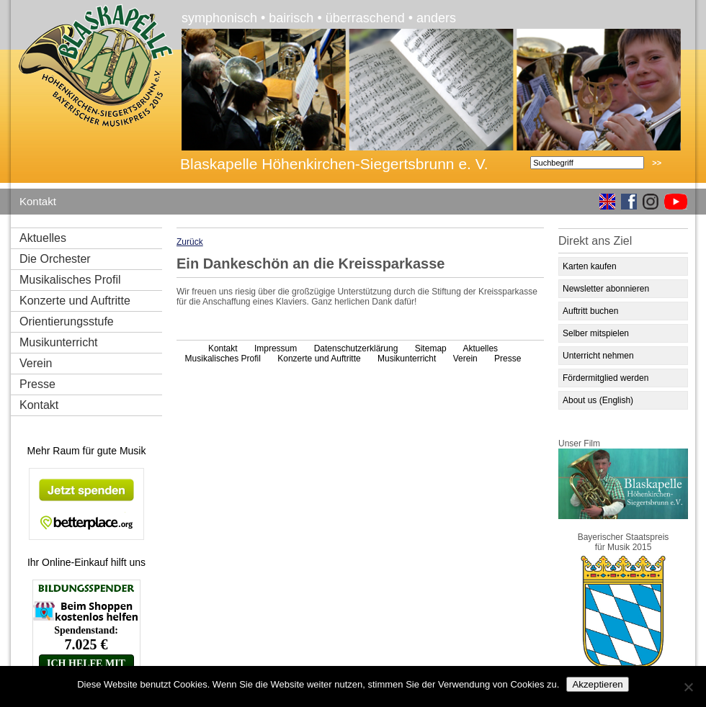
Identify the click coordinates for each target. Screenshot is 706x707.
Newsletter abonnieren (606, 289)
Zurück (189, 242)
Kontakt (37, 201)
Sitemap (431, 348)
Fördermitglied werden (605, 378)
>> (656, 162)
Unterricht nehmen (598, 356)
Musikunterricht (58, 342)
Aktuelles (42, 238)
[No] (688, 687)
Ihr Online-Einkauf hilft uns (86, 562)
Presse (37, 384)
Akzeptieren (597, 684)
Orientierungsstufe (66, 321)
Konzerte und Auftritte (74, 300)
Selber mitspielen (596, 333)
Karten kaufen (590, 266)
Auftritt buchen (590, 311)
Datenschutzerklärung (356, 348)
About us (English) (598, 400)
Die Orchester (55, 259)
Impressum (275, 348)
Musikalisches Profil (69, 280)
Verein (35, 363)
